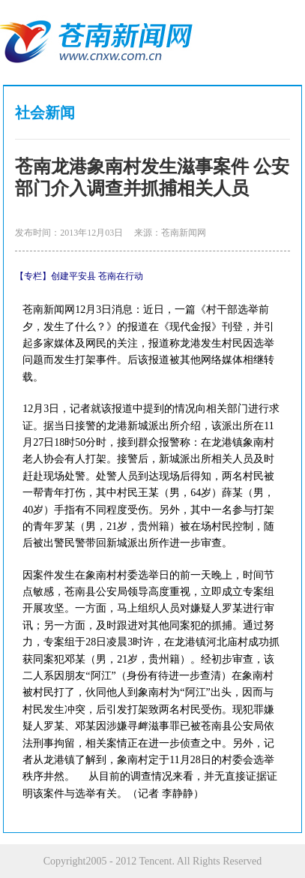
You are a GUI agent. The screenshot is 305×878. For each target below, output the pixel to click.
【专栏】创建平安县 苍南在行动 (79, 276)
